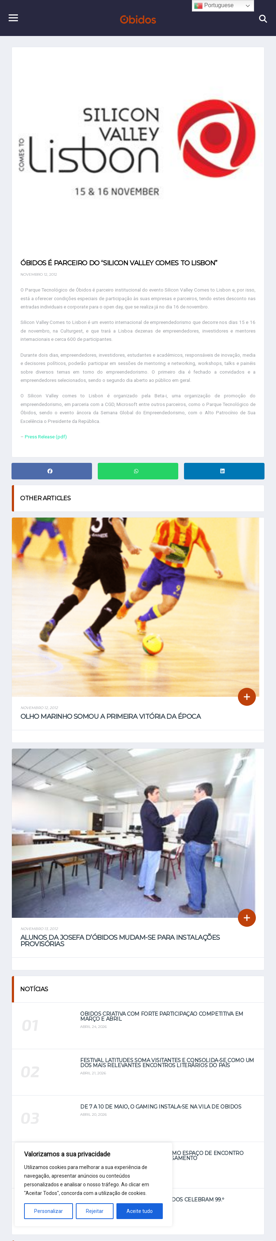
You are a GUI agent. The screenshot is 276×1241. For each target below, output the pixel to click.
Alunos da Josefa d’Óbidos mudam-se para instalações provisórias (120, 762)
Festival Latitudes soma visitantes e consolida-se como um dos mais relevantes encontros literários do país (167, 884)
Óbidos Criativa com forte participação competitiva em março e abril (161, 838)
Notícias (137, 1228)
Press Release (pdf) (47, 453)
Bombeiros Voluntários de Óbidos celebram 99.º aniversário (152, 1024)
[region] (93, 1184)
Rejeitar (95, 1211)
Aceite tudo (139, 1211)
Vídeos (169, 1228)
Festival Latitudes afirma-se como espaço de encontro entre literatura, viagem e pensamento (161, 977)
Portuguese (214, 5)
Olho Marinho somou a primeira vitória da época (110, 633)
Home (106, 1228)
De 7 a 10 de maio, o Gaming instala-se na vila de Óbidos (160, 928)
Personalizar (48, 1211)
